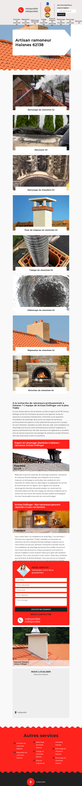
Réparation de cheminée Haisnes (21, 755)
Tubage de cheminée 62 (43, 22)
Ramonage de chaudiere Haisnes (60, 751)
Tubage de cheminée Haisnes (40, 754)
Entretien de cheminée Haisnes (21, 746)
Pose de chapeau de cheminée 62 (52, 22)
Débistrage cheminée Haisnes (40, 744)
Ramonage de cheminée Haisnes (60, 760)
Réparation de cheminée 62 (26, 22)
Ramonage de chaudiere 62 (61, 22)
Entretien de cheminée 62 (16, 22)
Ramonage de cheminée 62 (70, 22)
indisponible (31, 8)
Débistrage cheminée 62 (35, 21)
